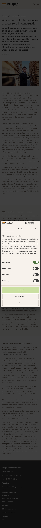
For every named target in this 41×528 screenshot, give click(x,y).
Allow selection (20, 296)
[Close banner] (38, 223)
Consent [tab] (7, 229)
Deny (20, 303)
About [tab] (33, 229)
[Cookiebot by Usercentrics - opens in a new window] (25, 223)
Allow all (21, 290)
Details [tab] (20, 229)
